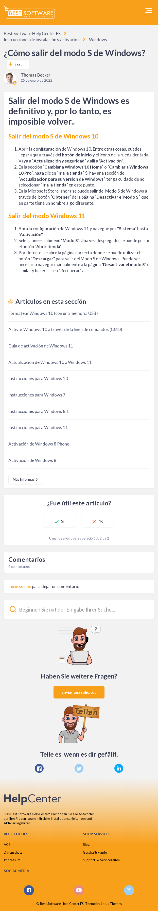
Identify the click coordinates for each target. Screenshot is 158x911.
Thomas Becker (35, 75)
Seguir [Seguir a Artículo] (19, 64)
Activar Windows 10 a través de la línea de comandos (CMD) (65, 329)
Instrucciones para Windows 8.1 (38, 411)
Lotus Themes (111, 904)
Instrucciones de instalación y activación (42, 39)
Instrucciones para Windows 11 (38, 427)
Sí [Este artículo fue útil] (62, 521)
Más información (26, 479)
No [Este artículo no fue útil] (100, 521)
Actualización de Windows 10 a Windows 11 (50, 362)
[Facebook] (39, 768)
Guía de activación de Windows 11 (40, 345)
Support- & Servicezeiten (101, 860)
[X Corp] (79, 768)
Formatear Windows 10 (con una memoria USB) (53, 313)
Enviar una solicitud (79, 692)
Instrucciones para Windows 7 (36, 395)
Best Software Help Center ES (32, 33)
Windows (98, 39)
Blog (86, 845)
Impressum (12, 860)
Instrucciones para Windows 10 (38, 378)
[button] (148, 10)
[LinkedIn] (118, 768)
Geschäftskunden (96, 852)
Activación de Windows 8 (32, 460)
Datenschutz (13, 852)
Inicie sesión (19, 586)
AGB (7, 845)
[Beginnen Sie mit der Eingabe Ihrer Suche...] (79, 609)
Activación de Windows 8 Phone (38, 444)
